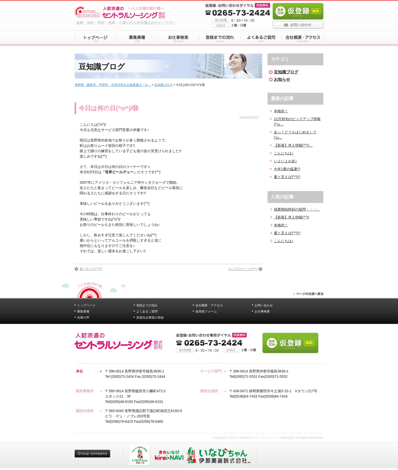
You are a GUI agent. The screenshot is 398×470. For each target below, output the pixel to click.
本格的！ (281, 111)
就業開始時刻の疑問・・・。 (297, 209)
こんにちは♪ (283, 153)
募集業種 (83, 311)
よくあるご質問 (147, 311)
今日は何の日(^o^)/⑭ (108, 108)
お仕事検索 (262, 311)
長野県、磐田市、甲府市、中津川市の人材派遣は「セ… (113, 85)
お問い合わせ (264, 305)
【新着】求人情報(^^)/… (293, 145)
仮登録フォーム (206, 311)
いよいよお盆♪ (285, 161)
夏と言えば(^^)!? (91, 269)
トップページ (86, 305)
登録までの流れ (147, 305)
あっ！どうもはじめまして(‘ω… (295, 134)
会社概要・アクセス (209, 305)
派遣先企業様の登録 (150, 317)
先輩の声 (83, 317)
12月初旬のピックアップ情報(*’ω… (297, 121)
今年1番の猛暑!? (287, 169)
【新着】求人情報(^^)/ (291, 217)
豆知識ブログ (163, 85)
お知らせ (282, 79)
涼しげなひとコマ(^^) (242, 269)
